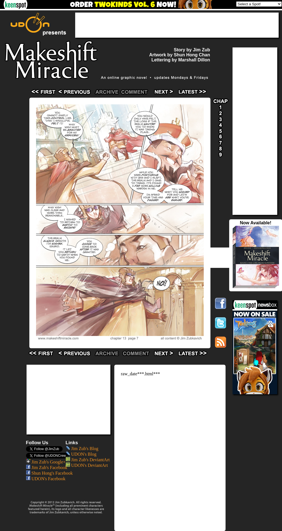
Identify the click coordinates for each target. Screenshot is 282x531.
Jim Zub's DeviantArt (88, 459)
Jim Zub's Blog (82, 448)
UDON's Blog (81, 454)
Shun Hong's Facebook (49, 473)
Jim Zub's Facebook (46, 467)
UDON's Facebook (46, 478)
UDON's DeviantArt (87, 465)
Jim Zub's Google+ (46, 462)
